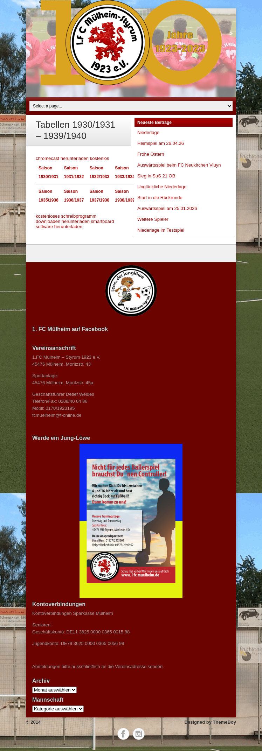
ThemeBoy (224, 722)
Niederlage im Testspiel (160, 230)
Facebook (123, 734)
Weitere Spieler (152, 219)
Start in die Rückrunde (159, 197)
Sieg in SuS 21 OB (156, 175)
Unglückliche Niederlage (161, 186)
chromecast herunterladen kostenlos (72, 158)
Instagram (138, 734)
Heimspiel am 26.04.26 (160, 143)
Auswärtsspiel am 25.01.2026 (167, 208)
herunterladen (76, 221)
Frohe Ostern (150, 154)
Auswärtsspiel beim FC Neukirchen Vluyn (179, 165)
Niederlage (148, 132)
